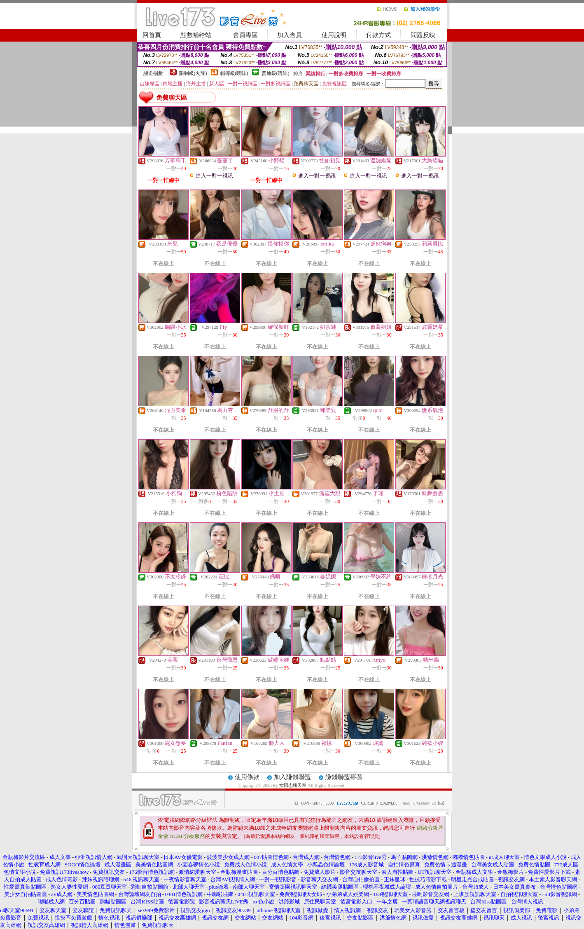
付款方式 (378, 35)
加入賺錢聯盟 (292, 777)
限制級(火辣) (193, 73)
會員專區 (245, 35)
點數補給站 (195, 35)
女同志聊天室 (292, 785)
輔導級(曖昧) (234, 73)
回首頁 (151, 35)
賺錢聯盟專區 (343, 777)
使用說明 (334, 35)
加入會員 (289, 35)
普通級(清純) (276, 73)
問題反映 (423, 35)
